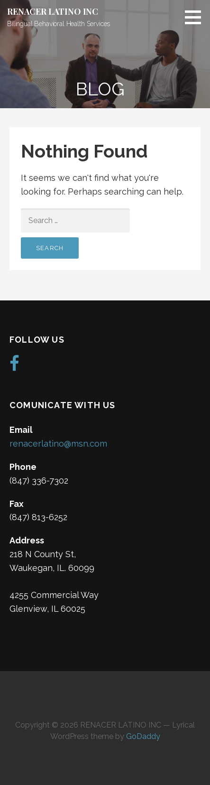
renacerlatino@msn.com (58, 444)
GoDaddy (143, 736)
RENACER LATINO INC (52, 11)
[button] (196, 17)
